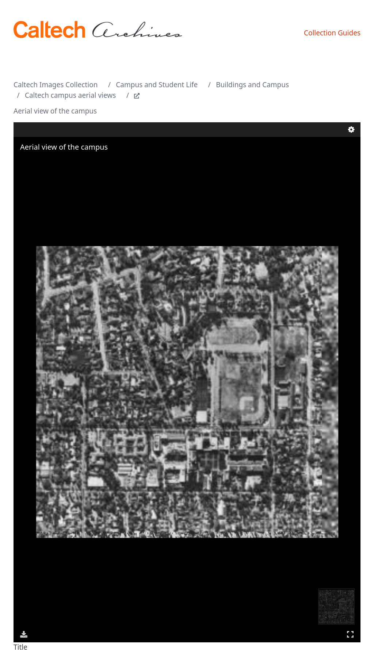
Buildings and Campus (252, 84)
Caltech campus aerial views (70, 95)
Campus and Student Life (157, 84)
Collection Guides (332, 33)
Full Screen (350, 634)
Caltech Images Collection (56, 84)
